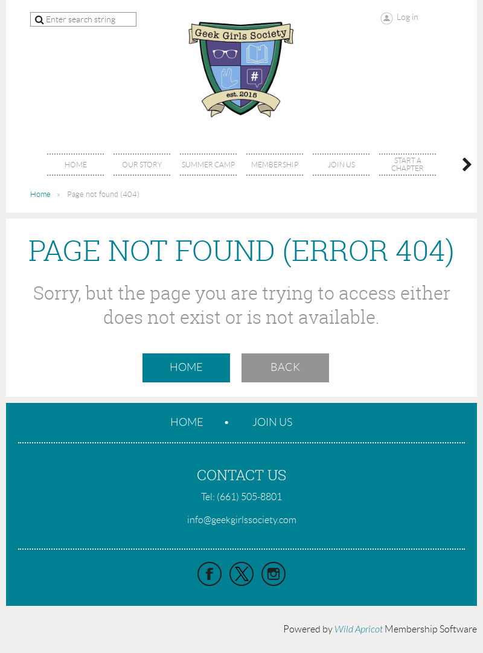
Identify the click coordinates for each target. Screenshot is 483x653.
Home (40, 194)
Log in (407, 17)
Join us (272, 422)
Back (285, 367)
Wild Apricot (358, 629)
